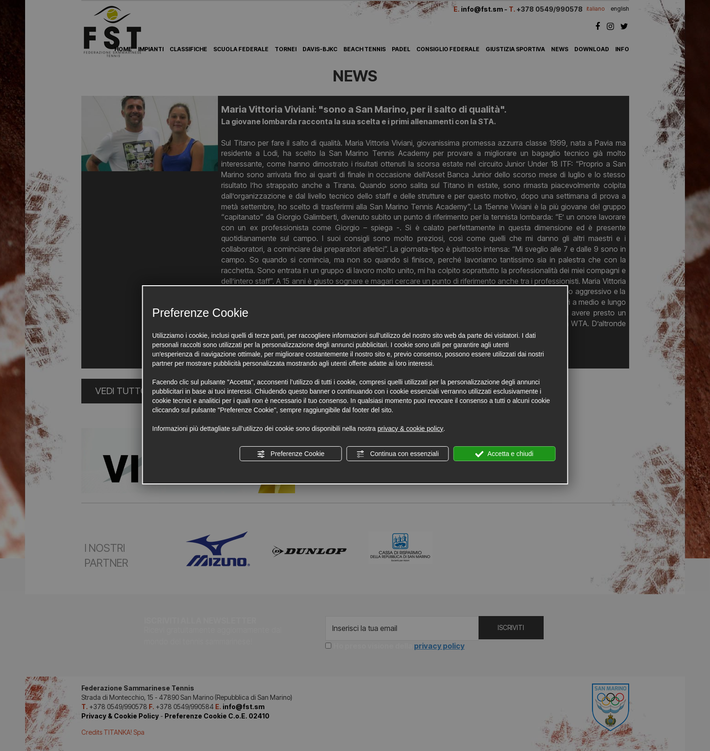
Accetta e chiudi (504, 454)
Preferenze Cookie (290, 454)
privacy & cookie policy (410, 428)
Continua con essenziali (397, 454)
